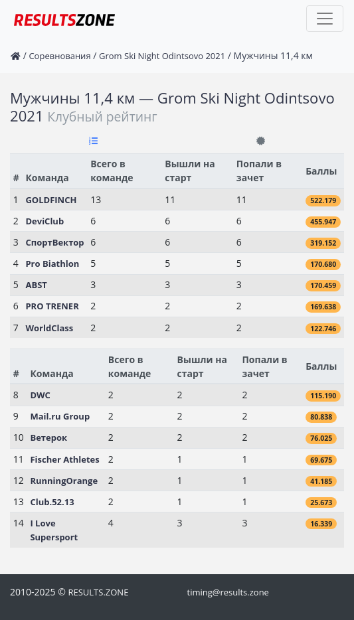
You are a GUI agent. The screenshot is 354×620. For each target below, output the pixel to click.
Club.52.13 (52, 502)
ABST (35, 285)
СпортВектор (54, 242)
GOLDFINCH (50, 200)
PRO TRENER (51, 306)
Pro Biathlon (52, 264)
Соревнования (59, 56)
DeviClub (44, 221)
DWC (40, 395)
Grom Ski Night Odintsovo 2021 (162, 56)
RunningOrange (64, 481)
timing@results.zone (228, 592)
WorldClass (49, 328)
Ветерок (48, 437)
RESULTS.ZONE (98, 592)
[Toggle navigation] (324, 18)
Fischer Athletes (64, 459)
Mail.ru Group (60, 416)
